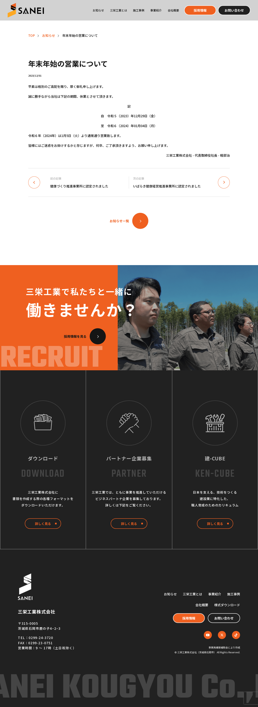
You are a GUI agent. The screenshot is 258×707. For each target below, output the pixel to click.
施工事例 (138, 10)
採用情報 (200, 10)
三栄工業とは (118, 10)
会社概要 (173, 10)
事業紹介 (156, 10)
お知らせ (98, 10)
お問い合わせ (234, 10)
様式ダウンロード (227, 604)
